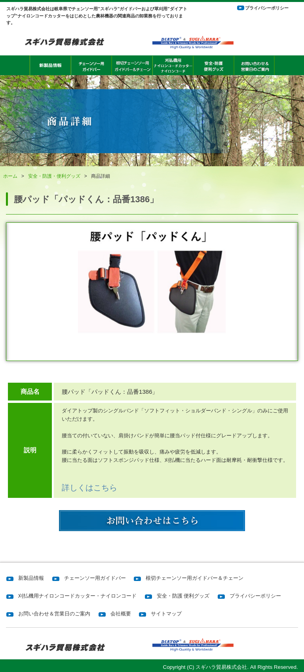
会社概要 (120, 614)
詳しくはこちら (89, 487)
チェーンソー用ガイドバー (95, 578)
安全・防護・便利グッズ (54, 176)
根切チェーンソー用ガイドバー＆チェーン (194, 578)
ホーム (10, 176)
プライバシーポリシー (267, 8)
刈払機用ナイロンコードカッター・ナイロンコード (77, 596)
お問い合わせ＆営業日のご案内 (54, 614)
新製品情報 (31, 578)
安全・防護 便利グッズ (183, 596)
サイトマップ (166, 614)
